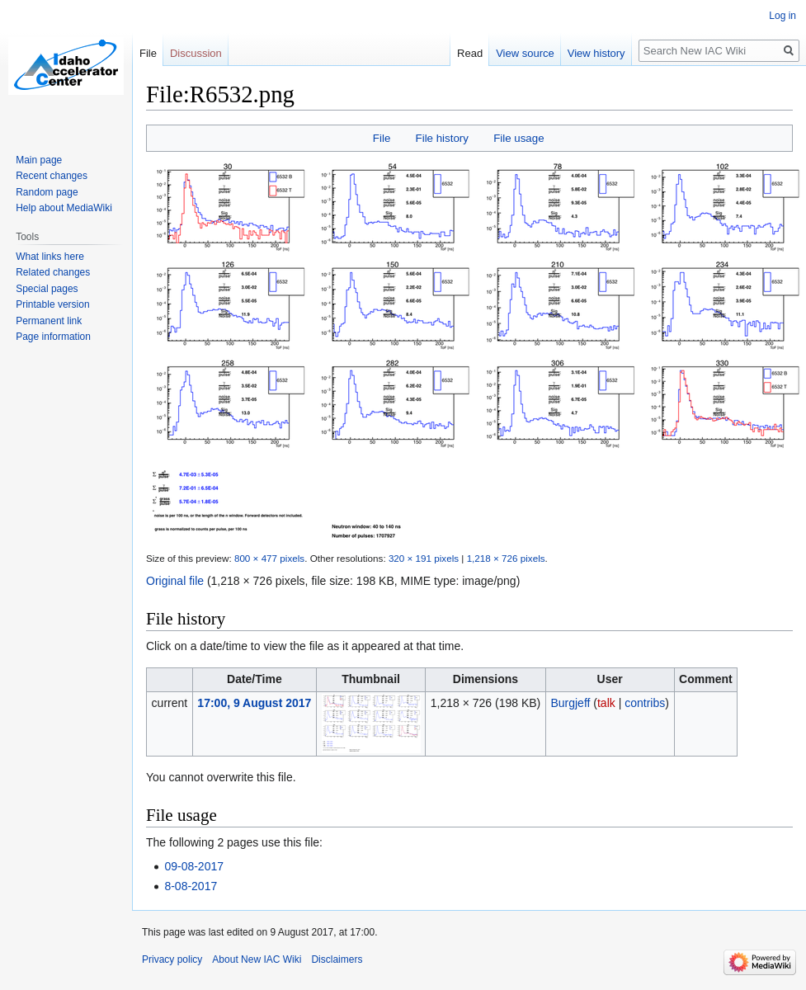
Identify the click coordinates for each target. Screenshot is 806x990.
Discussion (196, 53)
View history (596, 53)
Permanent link (49, 321)
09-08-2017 (194, 866)
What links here (50, 256)
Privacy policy (172, 959)
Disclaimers (336, 959)
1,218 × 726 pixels (506, 558)
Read (470, 53)
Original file (175, 580)
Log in (782, 15)
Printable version (52, 304)
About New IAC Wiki (256, 959)
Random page (47, 192)
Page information (53, 336)
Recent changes (51, 176)
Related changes (53, 272)
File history (442, 138)
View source (525, 53)
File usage (518, 138)
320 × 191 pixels (424, 558)
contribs (645, 703)
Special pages (47, 289)
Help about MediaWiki (64, 208)
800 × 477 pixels (269, 558)
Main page (39, 160)
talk (606, 703)
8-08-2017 (190, 886)
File (381, 138)
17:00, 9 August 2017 (254, 703)
